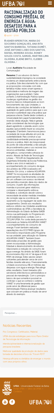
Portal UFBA (18, 389)
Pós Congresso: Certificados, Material (20, 332)
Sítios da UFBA (34, 389)
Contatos (17, 391)
